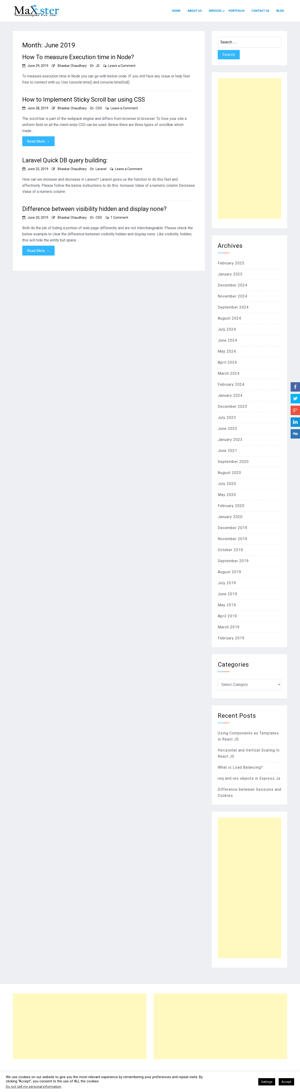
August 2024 (229, 318)
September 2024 (233, 307)
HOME (176, 11)
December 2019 (232, 528)
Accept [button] (286, 1082)
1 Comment (119, 217)
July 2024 (227, 329)
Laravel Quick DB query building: (65, 160)
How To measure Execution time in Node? (78, 57)
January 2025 (230, 274)
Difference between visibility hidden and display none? (94, 208)
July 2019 (227, 583)
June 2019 (227, 594)
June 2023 (227, 428)
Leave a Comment (121, 66)
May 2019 (227, 605)
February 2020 (231, 506)
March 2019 (229, 627)
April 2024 (227, 362)
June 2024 (227, 340)
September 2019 (233, 561)
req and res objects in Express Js (249, 778)
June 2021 (227, 450)
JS (98, 66)
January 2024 (230, 395)
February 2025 (231, 263)
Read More (38, 141)
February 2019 (231, 638)
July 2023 (227, 417)
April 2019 (227, 616)
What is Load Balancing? (240, 767)
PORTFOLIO (236, 11)
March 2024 (229, 373)
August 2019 (229, 572)
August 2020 (229, 472)
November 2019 (232, 539)
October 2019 (230, 550)
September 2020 (233, 461)
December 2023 (232, 406)
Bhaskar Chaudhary (72, 66)
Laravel (101, 169)
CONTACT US (260, 11)
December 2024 (232, 285)
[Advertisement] (249, 148)
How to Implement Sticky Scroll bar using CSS (83, 99)
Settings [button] (266, 1082)
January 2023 (230, 439)
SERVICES (215, 11)
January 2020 (230, 517)
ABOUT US (195, 11)
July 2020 (227, 483)
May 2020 (227, 495)
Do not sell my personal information (33, 1086)
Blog (280, 11)
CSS (99, 108)
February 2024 (231, 384)
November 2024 (232, 296)
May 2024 (227, 351)
